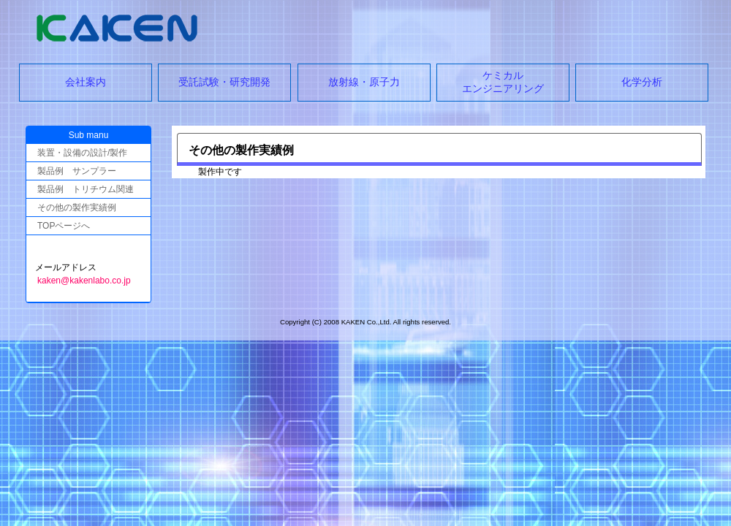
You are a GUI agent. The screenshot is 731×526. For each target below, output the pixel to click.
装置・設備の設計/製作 (82, 153)
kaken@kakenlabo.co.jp (84, 280)
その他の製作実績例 (76, 207)
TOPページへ (63, 226)
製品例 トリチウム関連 (85, 189)
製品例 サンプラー (76, 171)
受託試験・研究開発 (224, 82)
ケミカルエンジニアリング (503, 81)
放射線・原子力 (364, 82)
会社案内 (85, 82)
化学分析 (641, 82)
